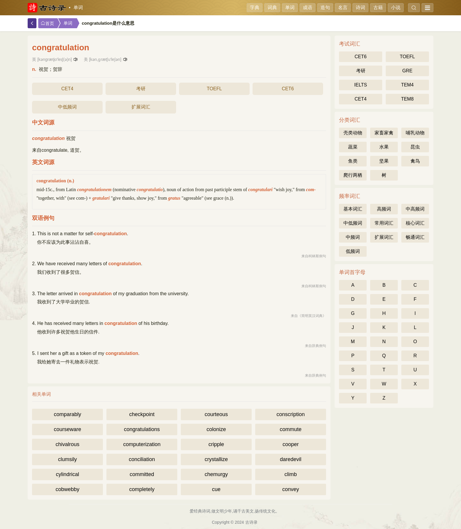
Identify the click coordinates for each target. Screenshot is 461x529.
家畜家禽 (384, 132)
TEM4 (407, 84)
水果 (384, 146)
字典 (254, 7)
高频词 (384, 208)
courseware (67, 429)
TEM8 (407, 98)
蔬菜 (353, 146)
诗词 (360, 7)
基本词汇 (352, 208)
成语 (307, 7)
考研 (141, 88)
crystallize (216, 459)
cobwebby (67, 489)
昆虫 (415, 146)
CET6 (288, 88)
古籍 (378, 7)
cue (216, 489)
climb (290, 474)
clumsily (67, 459)
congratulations (142, 429)
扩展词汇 (140, 106)
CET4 (67, 88)
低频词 (353, 251)
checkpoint (141, 414)
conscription (290, 414)
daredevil (290, 459)
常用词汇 (384, 223)
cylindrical (67, 474)
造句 (325, 7)
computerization (142, 444)
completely (141, 489)
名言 (343, 7)
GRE (407, 70)
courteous (216, 414)
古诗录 (251, 522)
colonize (216, 429)
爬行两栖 (352, 175)
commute (290, 429)
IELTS (360, 84)
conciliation (142, 459)
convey (290, 489)
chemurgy (216, 474)
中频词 (353, 237)
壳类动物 (352, 132)
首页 (47, 23)
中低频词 (67, 106)
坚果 (384, 160)
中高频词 (415, 208)
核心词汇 (415, 223)
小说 (395, 7)
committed (142, 474)
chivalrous (67, 444)
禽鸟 (415, 160)
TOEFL (214, 88)
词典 (272, 7)
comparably (67, 414)
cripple (216, 444)
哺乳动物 (415, 132)
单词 (78, 7)
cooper (291, 444)
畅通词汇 (415, 237)
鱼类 (353, 160)
